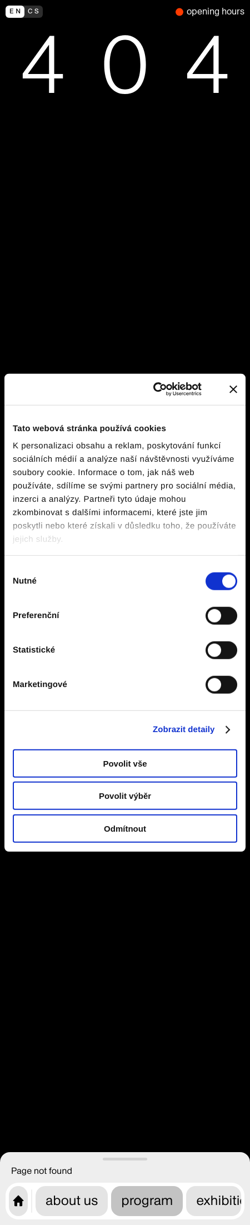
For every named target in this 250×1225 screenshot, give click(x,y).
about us (72, 1201)
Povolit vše (125, 763)
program (147, 1201)
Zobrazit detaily (184, 729)
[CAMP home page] (18, 1201)
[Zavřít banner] (233, 389)
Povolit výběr (125, 796)
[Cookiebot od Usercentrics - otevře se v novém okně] (160, 389)
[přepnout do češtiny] (88, 11)
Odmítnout (125, 828)
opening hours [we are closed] (215, 11)
